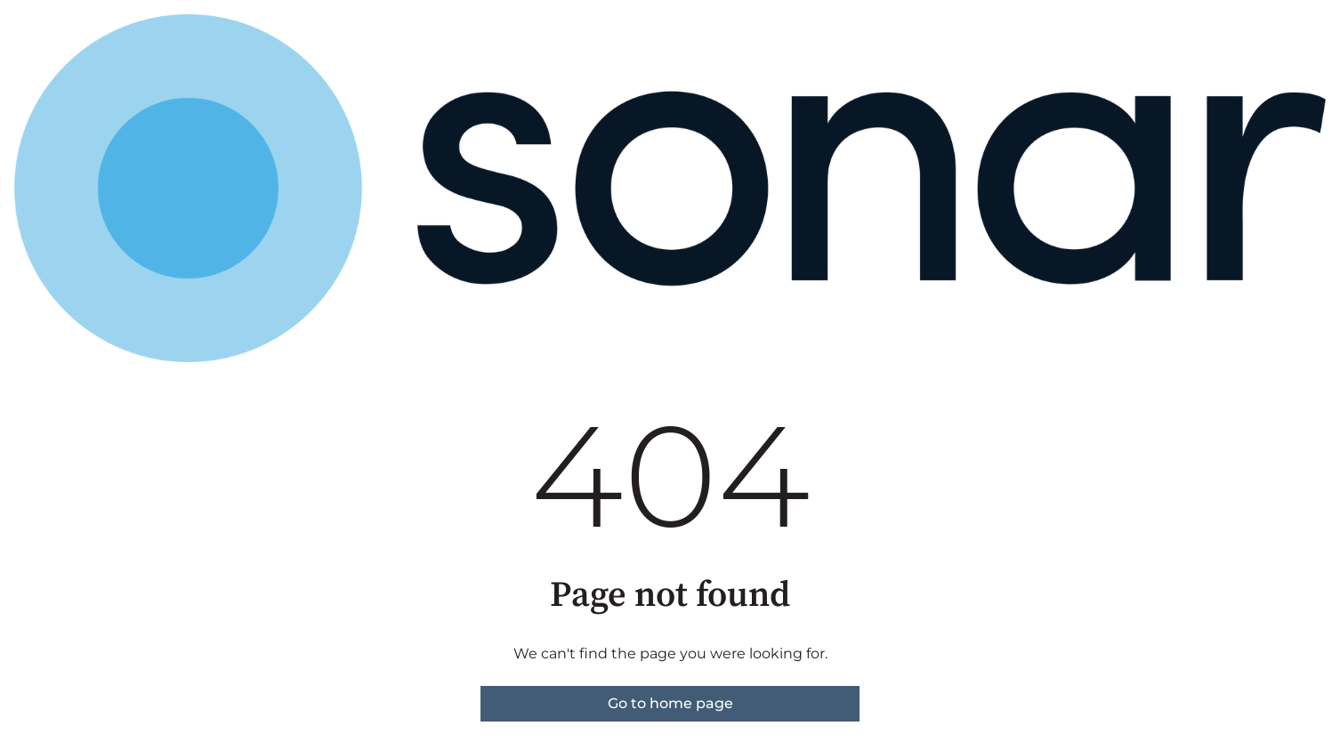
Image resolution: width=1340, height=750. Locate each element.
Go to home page (670, 703)
